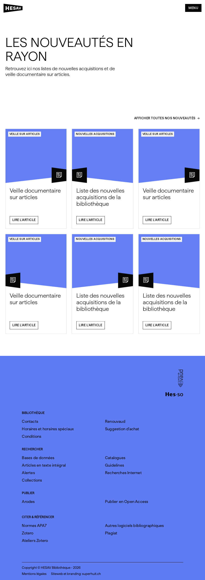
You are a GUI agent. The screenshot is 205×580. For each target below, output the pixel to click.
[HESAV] (14, 9)
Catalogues (115, 457)
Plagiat (111, 533)
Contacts (30, 421)
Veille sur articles (24, 136)
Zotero (27, 533)
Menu (193, 8)
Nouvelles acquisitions (95, 136)
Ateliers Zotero (35, 540)
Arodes (28, 501)
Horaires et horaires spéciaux (48, 429)
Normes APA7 (34, 525)
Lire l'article (24, 222)
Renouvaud (115, 421)
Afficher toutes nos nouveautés (165, 121)
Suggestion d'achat (122, 429)
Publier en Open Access (126, 501)
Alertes (28, 472)
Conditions (31, 436)
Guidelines (114, 465)
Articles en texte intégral (44, 465)
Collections (32, 480)
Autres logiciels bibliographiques (134, 525)
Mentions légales (34, 574)
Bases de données (38, 457)
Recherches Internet (123, 472)
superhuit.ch (91, 574)
